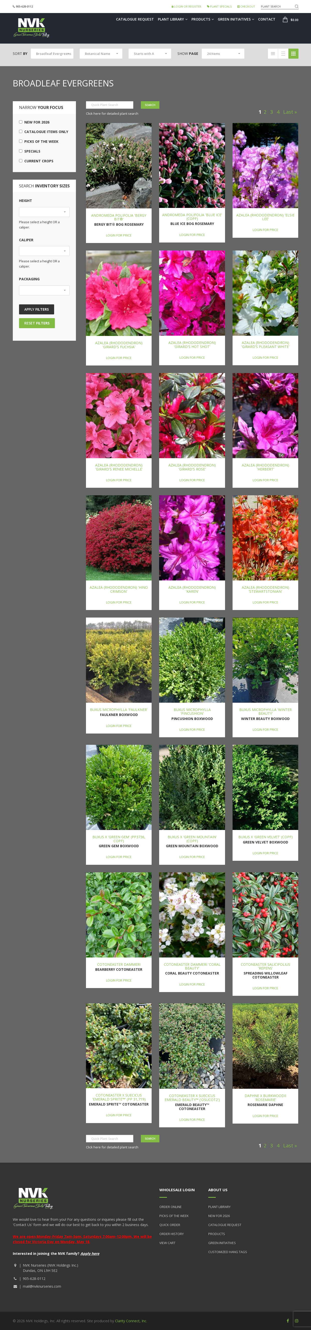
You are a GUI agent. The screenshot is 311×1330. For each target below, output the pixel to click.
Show (187, 53)
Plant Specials (219, 6)
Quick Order (169, 1225)
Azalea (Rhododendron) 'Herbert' (265, 467)
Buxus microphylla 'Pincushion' (192, 711)
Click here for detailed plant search (112, 113)
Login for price (119, 235)
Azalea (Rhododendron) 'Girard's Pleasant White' (265, 344)
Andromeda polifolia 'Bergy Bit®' (118, 217)
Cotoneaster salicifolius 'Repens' (265, 966)
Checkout (246, 6)
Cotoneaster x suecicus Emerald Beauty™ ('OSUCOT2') (192, 1097)
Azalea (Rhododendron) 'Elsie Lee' (265, 217)
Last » (290, 111)
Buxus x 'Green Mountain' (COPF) (192, 838)
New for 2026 (34, 122)
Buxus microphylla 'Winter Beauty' (265, 711)
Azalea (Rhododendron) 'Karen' (192, 589)
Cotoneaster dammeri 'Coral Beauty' (192, 966)
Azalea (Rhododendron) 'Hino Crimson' (119, 589)
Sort (20, 53)
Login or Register (186, 6)
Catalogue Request (135, 19)
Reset (37, 323)
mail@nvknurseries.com (42, 1286)
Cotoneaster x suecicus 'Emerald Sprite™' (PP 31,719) (119, 1097)
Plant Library (172, 19)
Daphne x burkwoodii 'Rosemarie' (265, 1097)
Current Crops (36, 161)
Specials (29, 151)
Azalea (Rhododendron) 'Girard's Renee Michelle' (119, 467)
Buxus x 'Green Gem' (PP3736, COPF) (118, 838)
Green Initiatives (236, 19)
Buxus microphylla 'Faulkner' (119, 709)
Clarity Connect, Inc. (131, 1320)
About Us (218, 1189)
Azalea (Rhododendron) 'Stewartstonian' (265, 589)
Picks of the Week (38, 141)
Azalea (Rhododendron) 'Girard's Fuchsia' (119, 344)
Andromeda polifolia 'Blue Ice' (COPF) (192, 216)
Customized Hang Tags (227, 1252)
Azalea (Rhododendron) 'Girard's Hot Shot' (192, 344)
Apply (36, 309)
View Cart (167, 1243)
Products (202, 19)
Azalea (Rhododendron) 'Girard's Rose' (192, 467)
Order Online (170, 1206)
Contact (266, 19)
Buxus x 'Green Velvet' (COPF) (265, 836)
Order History (171, 1234)
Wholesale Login (177, 1189)
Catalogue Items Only (43, 131)
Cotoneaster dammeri (119, 964)
